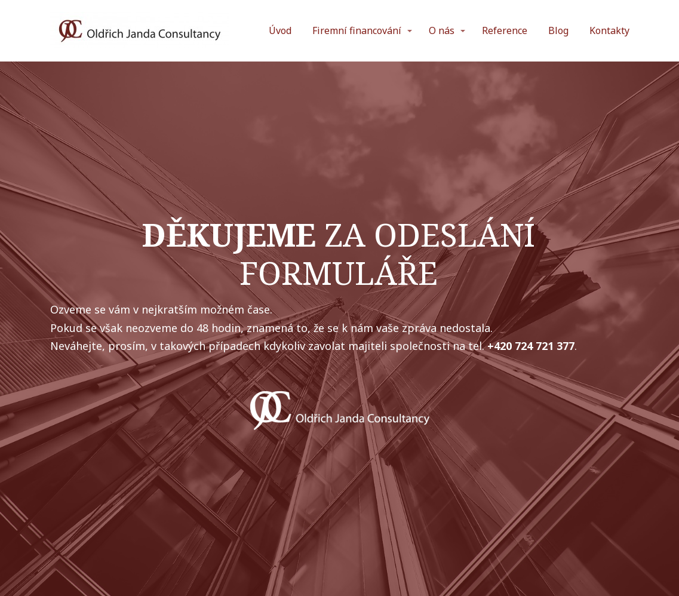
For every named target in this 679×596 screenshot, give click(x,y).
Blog (558, 30)
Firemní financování (356, 30)
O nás (441, 30)
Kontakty (609, 30)
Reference (504, 30)
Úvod (280, 30)
